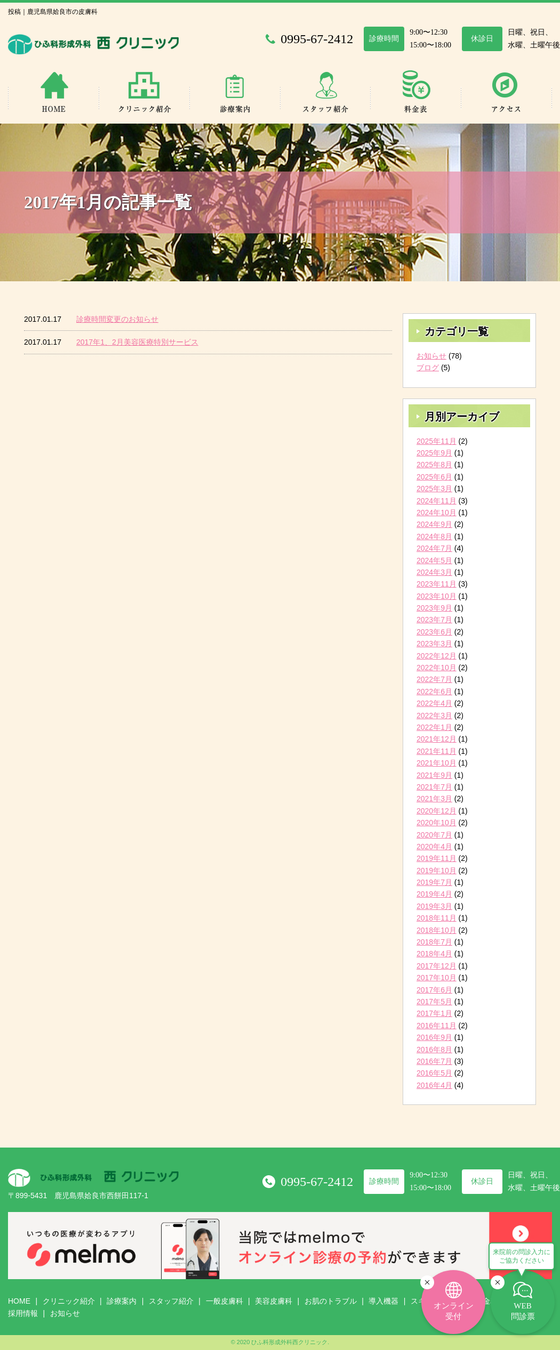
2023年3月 (434, 643)
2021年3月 (434, 798)
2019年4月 (434, 894)
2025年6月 (434, 477)
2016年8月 (434, 1049)
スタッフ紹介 (171, 1301)
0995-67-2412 (317, 1182)
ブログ (428, 367)
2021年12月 (437, 739)
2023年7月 (434, 619)
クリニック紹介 (69, 1301)
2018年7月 (434, 942)
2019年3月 (434, 906)
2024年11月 (437, 501)
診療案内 (122, 1301)
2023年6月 (434, 632)
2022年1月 (434, 727)
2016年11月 (437, 1025)
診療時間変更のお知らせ (117, 319)
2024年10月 (437, 512)
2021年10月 (437, 763)
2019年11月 (437, 858)
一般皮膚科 (224, 1301)
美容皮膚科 (273, 1301)
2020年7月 (434, 835)
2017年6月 (434, 990)
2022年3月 (434, 715)
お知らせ (431, 356)
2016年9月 (434, 1037)
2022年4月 (434, 703)
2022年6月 (434, 691)
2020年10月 (437, 822)
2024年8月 (434, 536)
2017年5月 (434, 1001)
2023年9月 (434, 608)
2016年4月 (434, 1085)
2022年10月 (437, 667)
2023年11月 (437, 584)
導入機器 (383, 1301)
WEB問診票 (523, 1311)
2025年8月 (434, 464)
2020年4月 (434, 846)
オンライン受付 (454, 1311)
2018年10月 (437, 930)
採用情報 (23, 1313)
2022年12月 (437, 656)
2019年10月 (437, 870)
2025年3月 (434, 488)
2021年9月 (434, 775)
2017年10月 (437, 977)
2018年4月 (434, 953)
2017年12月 (437, 966)
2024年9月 (434, 524)
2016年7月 (434, 1061)
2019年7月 (434, 882)
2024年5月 (434, 560)
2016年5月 (434, 1073)
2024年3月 (434, 572)
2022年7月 (434, 679)
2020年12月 (437, 811)
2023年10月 (437, 596)
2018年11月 (437, 918)
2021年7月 (434, 787)
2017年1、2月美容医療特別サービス (137, 342)
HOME (19, 1301)
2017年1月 (434, 1013)
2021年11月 (437, 751)
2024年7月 (434, 548)
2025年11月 (437, 441)
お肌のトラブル (331, 1301)
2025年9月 (434, 453)
